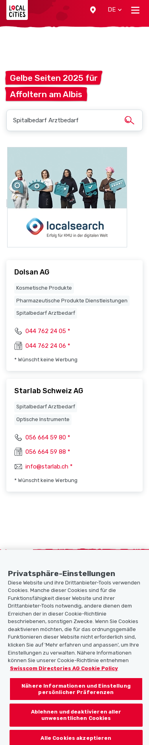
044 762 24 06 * (47, 345)
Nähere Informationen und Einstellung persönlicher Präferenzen (76, 693)
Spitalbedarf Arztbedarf (45, 313)
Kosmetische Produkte (44, 288)
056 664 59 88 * (47, 451)
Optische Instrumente (43, 419)
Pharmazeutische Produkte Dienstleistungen (72, 301)
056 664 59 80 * (47, 437)
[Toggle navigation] (135, 10)
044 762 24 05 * (47, 331)
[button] (93, 10)
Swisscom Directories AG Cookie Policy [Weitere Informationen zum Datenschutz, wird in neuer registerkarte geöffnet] (64, 672)
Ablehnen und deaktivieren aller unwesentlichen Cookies (76, 719)
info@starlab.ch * (49, 466)
